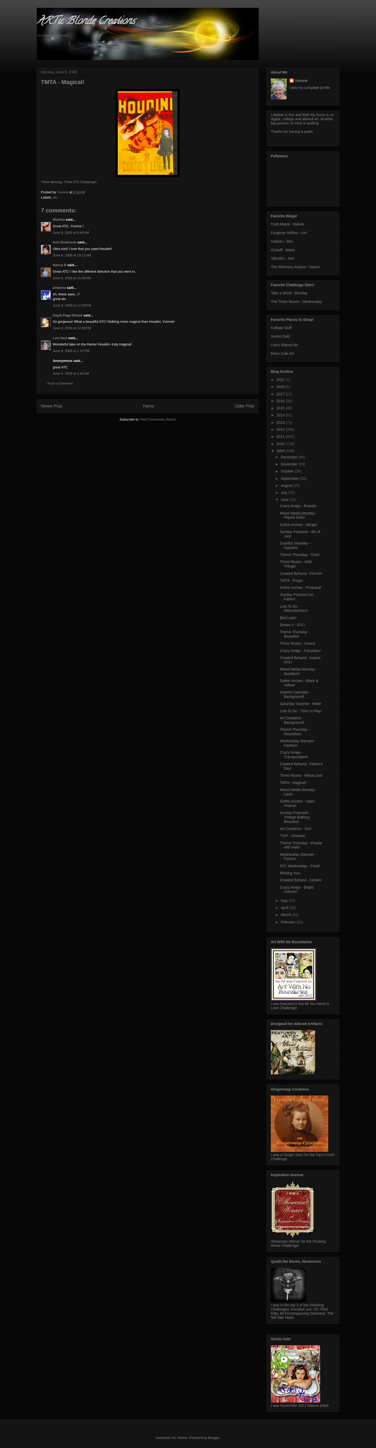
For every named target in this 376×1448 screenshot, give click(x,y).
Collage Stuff (281, 328)
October (288, 471)
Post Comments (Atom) (157, 419)
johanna (59, 288)
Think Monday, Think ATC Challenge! (69, 182)
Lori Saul (60, 338)
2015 (281, 408)
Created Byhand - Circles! (301, 880)
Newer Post (51, 406)
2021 (281, 380)
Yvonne (301, 81)
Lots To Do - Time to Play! (301, 711)
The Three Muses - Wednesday (296, 302)
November (289, 464)
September (290, 478)
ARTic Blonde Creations (86, 22)
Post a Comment (60, 383)
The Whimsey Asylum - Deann (295, 267)
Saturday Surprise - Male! (300, 704)
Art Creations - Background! (292, 720)
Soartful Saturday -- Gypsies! (296, 545)
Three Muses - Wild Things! (296, 564)
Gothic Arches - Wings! (298, 525)
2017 (281, 394)
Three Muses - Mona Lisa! (301, 775)
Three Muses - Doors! (297, 643)
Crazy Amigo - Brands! (298, 506)
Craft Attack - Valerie (287, 224)
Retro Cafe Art (282, 353)
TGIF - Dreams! (292, 836)
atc (55, 197)
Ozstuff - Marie (283, 250)
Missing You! (290, 873)
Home (148, 406)
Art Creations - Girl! (295, 829)
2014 (281, 415)
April (285, 908)
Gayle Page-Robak (68, 315)
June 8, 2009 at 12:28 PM (72, 305)
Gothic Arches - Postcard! (300, 587)
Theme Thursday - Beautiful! (295, 634)
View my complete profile (310, 88)
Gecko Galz (280, 336)
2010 (281, 444)
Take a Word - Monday (289, 293)
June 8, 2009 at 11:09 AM (72, 278)
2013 (281, 422)
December (289, 457)
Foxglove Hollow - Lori (289, 233)
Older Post (244, 406)
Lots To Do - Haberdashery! (294, 608)
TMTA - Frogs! (291, 580)
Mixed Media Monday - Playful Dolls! (298, 515)
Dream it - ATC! (292, 625)
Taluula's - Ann (283, 258)
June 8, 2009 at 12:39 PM (72, 328)
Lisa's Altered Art (284, 345)
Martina (59, 220)
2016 (281, 401)
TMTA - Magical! (293, 783)
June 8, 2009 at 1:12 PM (71, 351)
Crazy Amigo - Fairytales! (300, 651)
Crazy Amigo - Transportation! (294, 754)
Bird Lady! (288, 618)
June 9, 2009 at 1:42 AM (71, 373)
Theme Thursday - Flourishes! (295, 731)
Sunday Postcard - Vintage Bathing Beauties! (295, 817)
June (285, 500)
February (288, 922)
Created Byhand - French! (301, 573)
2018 (281, 387)
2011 (281, 436)
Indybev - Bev (282, 241)
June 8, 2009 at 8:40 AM (71, 233)
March (286, 915)
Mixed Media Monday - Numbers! (298, 671)
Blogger (213, 1438)
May (285, 901)
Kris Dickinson (65, 242)
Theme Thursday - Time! (300, 555)
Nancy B (59, 265)
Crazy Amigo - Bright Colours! (296, 889)
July (284, 492)
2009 (281, 451)
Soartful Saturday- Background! (294, 694)
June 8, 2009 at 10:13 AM (72, 255)
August (287, 485)
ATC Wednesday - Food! (300, 866)
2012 (281, 429)
